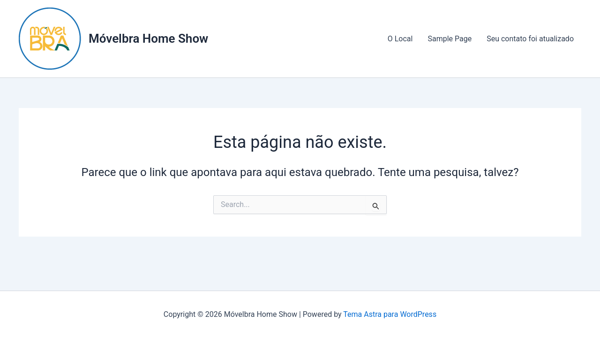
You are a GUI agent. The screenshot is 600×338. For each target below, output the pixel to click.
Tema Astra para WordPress (389, 314)
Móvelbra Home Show (148, 38)
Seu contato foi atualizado (530, 38)
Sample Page (450, 38)
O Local (400, 38)
